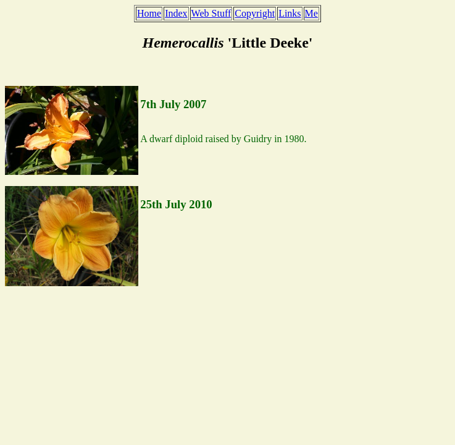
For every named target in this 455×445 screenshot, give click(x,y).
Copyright (255, 13)
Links (289, 13)
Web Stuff (211, 13)
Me (311, 13)
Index (176, 13)
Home (149, 13)
